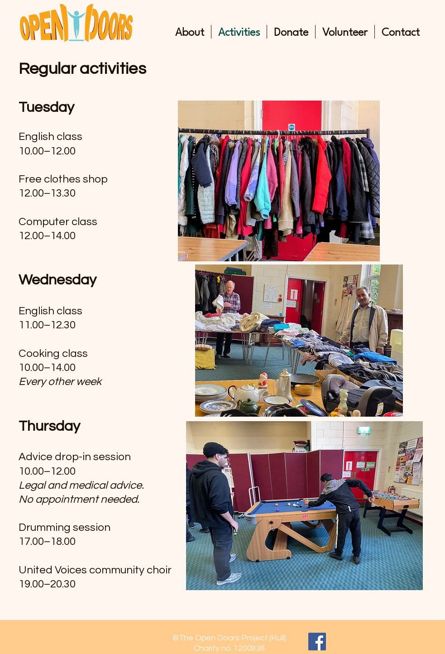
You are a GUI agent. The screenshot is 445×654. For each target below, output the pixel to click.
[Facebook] (317, 641)
